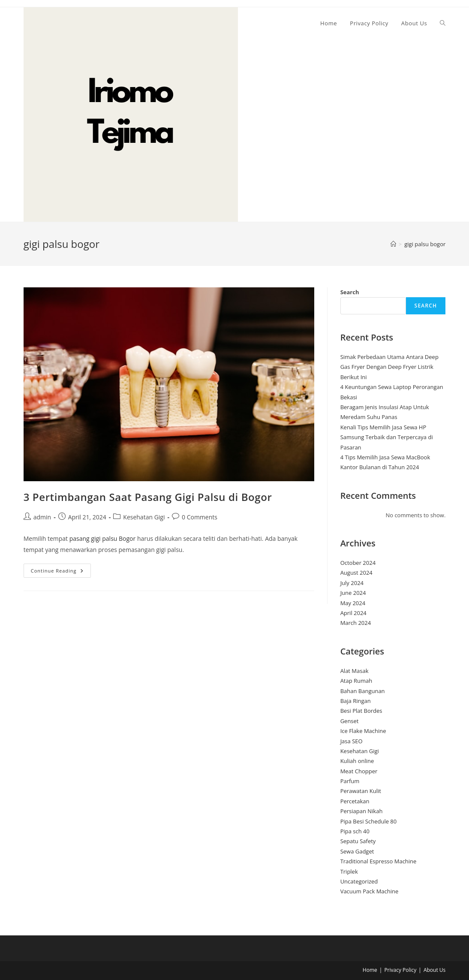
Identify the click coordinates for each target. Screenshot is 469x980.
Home (370, 970)
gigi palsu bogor (424, 244)
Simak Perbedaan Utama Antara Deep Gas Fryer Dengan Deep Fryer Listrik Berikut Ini (389, 367)
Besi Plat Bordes (361, 711)
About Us (434, 970)
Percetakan (355, 801)
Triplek (349, 871)
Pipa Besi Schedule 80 (368, 821)
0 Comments (199, 517)
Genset (349, 721)
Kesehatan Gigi (144, 517)
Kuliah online (357, 761)
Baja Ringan (355, 701)
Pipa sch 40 (355, 831)
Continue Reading (61, 572)
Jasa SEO (351, 741)
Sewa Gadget (357, 851)
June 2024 (353, 593)
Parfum (350, 781)
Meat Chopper (359, 771)
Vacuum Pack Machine (369, 891)
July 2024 (352, 583)
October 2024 (358, 563)
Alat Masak (354, 671)
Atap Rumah (356, 680)
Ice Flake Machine (363, 731)
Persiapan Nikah (361, 811)
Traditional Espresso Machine (378, 861)
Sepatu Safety (358, 841)
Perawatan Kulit (360, 791)
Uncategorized (359, 881)
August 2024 (356, 572)
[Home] (393, 244)
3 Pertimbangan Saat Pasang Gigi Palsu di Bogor (148, 497)
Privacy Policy (400, 970)
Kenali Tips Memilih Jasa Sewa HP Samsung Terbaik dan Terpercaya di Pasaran (386, 437)
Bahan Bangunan (362, 691)
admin (42, 517)
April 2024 (353, 613)
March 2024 (355, 623)
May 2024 (353, 603)
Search (349, 292)
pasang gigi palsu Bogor (102, 538)
